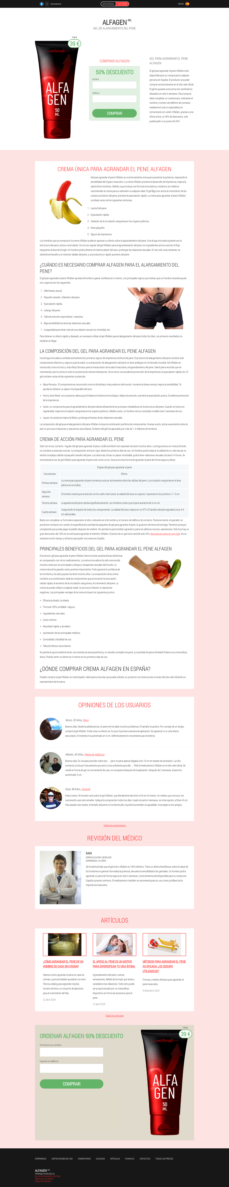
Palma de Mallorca (94, 754)
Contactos (145, 1158)
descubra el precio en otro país (165, 533)
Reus (86, 720)
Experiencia (40, 1158)
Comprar (114, 113)
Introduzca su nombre (50, 1045)
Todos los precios (164, 1158)
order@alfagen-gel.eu (45, 1173)
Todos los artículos (114, 1015)
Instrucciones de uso (62, 1158)
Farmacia (129, 1158)
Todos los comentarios (115, 825)
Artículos (115, 1158)
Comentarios (84, 1158)
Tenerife (85, 789)
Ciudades (100, 1158)
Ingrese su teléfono (49, 1061)
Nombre (95, 79)
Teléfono (96, 93)
